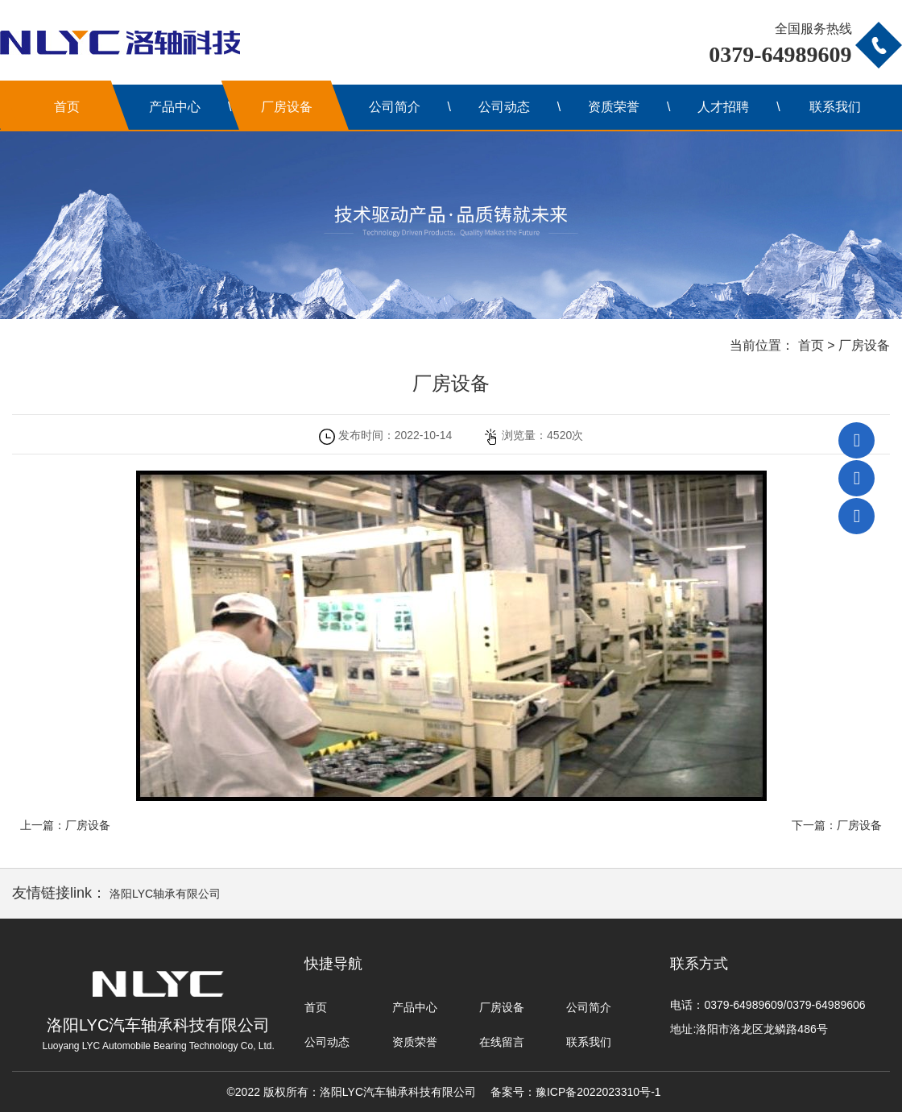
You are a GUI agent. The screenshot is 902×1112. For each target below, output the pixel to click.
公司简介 (394, 107)
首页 (67, 107)
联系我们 (835, 107)
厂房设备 (286, 107)
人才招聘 (723, 107)
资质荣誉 (613, 107)
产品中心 (175, 107)
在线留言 (501, 1041)
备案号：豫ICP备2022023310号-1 (575, 1091)
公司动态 (504, 107)
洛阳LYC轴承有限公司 (165, 893)
